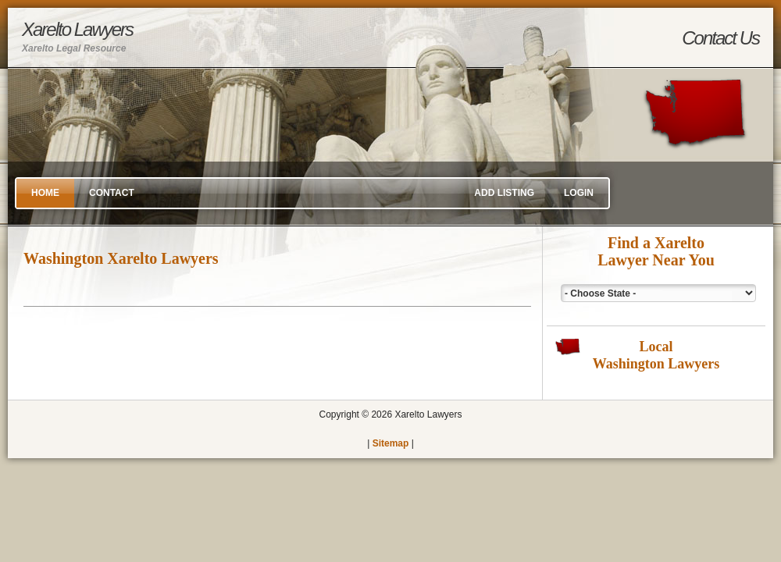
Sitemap (391, 443)
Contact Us (720, 37)
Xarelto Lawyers (77, 36)
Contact (111, 192)
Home (45, 192)
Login (579, 192)
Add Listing (504, 192)
